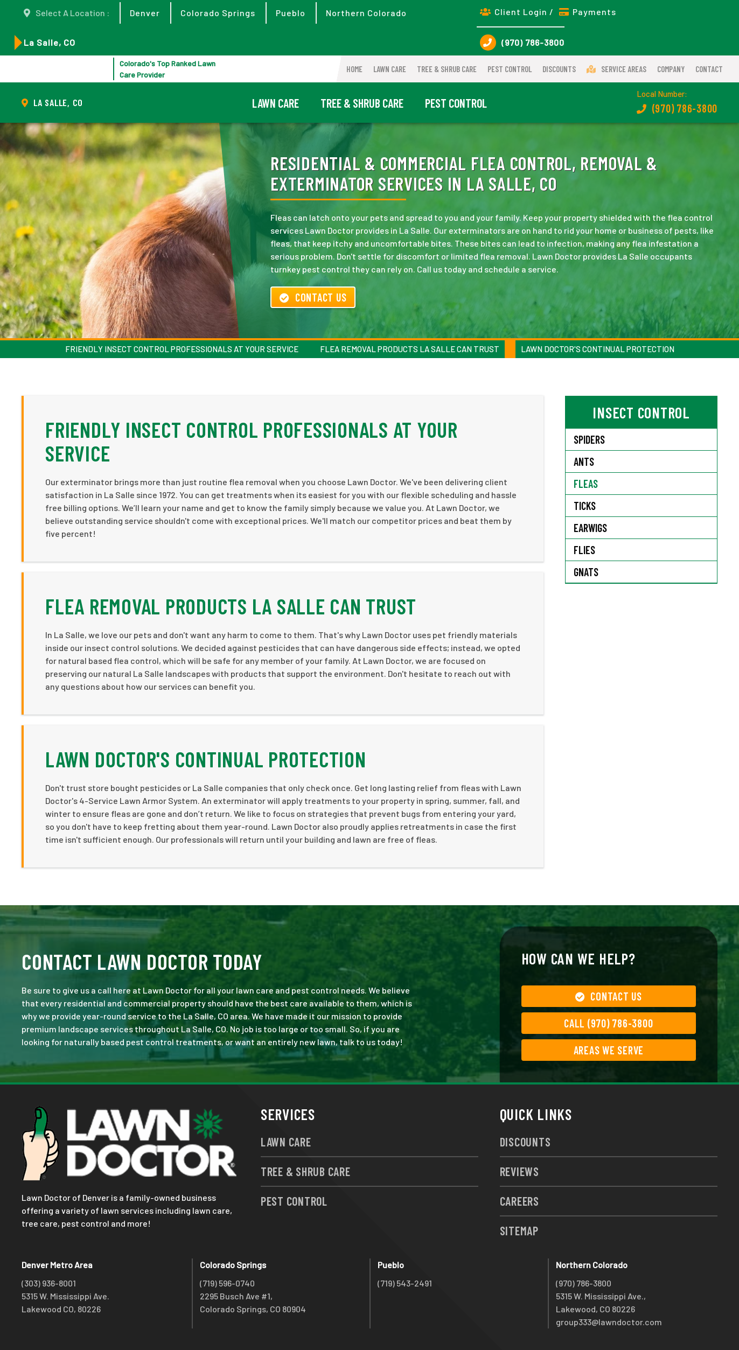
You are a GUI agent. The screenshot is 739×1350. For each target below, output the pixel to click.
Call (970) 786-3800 (608, 1023)
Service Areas (616, 69)
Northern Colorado (366, 13)
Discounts (559, 69)
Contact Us (313, 297)
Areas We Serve (609, 1050)
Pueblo (290, 13)
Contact (709, 69)
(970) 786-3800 (522, 42)
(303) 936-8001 (49, 1283)
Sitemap (519, 1230)
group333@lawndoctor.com (609, 1322)
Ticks (585, 505)
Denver (145, 13)
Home (354, 69)
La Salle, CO (49, 42)
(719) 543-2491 (405, 1283)
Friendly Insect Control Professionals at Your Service (181, 349)
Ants (584, 461)
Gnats (586, 571)
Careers (519, 1201)
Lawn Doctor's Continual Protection (597, 349)
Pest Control (509, 69)
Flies (584, 549)
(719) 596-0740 (227, 1283)
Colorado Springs (217, 13)
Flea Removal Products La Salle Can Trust (409, 349)
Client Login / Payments (548, 11)
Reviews (519, 1171)
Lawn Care (389, 69)
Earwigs (590, 527)
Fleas (586, 483)
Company (671, 69)
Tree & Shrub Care (447, 69)
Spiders (589, 439)
